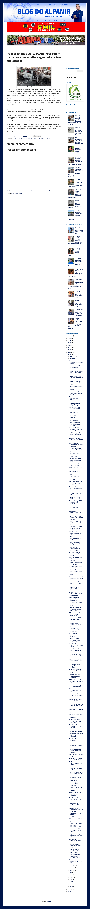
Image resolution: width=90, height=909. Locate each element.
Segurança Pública (47, 138)
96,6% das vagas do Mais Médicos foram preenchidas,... (76, 568)
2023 (69, 343)
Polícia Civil (33, 138)
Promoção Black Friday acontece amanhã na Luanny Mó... (75, 429)
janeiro (71, 886)
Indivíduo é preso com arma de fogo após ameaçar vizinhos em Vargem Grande (75, 131)
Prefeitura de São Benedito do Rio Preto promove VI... (75, 624)
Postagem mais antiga (55, 190)
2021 (69, 347)
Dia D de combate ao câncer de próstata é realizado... (75, 424)
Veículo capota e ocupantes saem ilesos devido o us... (76, 445)
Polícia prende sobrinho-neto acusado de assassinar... (75, 619)
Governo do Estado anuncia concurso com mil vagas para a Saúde (79, 303)
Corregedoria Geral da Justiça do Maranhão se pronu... (76, 523)
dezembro (72, 356)
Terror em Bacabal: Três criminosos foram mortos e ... (75, 559)
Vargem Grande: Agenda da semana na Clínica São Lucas (75, 835)
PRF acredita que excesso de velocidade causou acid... (76, 604)
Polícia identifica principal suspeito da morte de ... (76, 755)
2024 (69, 340)
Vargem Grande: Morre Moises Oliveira (75, 464)
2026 (69, 336)
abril (70, 879)
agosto (71, 870)
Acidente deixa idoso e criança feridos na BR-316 (75, 861)
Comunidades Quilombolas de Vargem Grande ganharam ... (76, 513)
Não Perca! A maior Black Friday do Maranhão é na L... (76, 690)
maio (70, 877)
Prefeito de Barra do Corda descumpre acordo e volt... (74, 740)
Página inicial (34, 190)
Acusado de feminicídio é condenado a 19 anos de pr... (75, 820)
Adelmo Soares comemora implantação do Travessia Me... (76, 538)
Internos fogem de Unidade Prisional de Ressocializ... (75, 784)
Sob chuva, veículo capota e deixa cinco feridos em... (76, 583)
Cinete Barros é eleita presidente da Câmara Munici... (75, 367)
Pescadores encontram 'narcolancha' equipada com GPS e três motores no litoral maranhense (75, 215)
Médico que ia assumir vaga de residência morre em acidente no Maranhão (75, 204)
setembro (72, 868)
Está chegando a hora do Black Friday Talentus (75, 758)
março (71, 881)
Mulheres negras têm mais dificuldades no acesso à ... (76, 706)
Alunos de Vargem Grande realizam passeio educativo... (76, 507)
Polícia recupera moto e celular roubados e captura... (75, 388)
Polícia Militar (39, 138)
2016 (69, 891)
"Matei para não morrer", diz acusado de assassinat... (75, 716)
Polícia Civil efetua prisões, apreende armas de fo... (74, 640)
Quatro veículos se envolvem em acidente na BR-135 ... (75, 478)
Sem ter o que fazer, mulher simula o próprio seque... (76, 362)
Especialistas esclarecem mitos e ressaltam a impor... (76, 650)
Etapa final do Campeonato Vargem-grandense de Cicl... (75, 745)
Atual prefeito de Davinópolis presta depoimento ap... (74, 804)
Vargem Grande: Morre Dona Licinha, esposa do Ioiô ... (75, 393)
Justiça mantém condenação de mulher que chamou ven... (76, 419)
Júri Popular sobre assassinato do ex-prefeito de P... (74, 549)
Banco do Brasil (26, 138)
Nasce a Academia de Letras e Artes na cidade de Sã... (75, 794)
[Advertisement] (74, 56)
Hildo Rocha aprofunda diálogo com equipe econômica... (75, 751)
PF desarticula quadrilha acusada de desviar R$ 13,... (76, 681)
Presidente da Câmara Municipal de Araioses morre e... (75, 799)
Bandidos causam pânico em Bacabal (75, 563)
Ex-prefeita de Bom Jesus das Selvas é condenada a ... (76, 735)
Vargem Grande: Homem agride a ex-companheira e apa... (75, 825)
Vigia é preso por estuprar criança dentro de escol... (76, 573)
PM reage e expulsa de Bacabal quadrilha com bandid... (76, 554)
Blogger (49, 901)
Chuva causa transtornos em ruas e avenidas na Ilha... (76, 383)
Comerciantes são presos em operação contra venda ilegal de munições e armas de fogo (75, 161)
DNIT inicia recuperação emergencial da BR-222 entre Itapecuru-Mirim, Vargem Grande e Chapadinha (75, 172)
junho (71, 874)
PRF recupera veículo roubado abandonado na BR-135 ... (75, 655)
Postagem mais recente (13, 190)
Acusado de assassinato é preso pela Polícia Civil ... (76, 773)
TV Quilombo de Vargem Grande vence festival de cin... (75, 763)
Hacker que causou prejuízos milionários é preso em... (75, 414)
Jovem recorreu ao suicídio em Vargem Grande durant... (75, 851)
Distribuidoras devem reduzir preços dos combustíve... (74, 408)
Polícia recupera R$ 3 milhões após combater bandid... (76, 518)
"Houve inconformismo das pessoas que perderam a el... (75, 779)
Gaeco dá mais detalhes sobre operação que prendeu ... (75, 460)
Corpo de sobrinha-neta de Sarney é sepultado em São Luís (78, 294)
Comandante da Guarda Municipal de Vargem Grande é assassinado (79, 312)
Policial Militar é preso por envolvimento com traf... (76, 730)
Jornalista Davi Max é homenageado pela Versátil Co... (75, 846)
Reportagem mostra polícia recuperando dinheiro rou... (75, 543)
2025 (69, 338)
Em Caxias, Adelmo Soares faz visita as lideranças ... (75, 493)
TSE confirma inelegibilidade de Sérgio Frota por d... (75, 403)
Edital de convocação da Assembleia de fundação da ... (75, 614)
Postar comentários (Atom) (18, 193)
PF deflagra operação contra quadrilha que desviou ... (75, 434)
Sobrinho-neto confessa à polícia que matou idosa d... (76, 578)
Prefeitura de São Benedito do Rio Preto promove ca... (75, 695)
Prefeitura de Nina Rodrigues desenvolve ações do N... (75, 726)
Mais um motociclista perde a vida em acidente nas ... (74, 599)
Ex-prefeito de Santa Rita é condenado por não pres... (75, 671)
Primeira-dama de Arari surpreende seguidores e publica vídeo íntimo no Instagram (75, 272)
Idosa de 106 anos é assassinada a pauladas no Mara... (75, 856)
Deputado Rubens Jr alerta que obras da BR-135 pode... (76, 439)
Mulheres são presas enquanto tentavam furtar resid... (75, 721)
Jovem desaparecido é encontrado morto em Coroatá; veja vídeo (75, 150)
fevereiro (71, 884)
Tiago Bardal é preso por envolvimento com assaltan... (75, 483)
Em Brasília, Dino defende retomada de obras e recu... (76, 711)
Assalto (15, 138)
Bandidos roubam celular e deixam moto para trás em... (75, 398)
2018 (69, 354)
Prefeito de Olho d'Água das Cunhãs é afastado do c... (76, 378)
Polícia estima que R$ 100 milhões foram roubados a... (76, 502)
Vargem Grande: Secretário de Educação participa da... (76, 594)
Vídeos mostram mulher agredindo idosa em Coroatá (75, 700)
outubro (71, 865)
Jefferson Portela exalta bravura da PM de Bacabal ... (75, 528)
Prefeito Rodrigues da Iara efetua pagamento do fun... (76, 372)
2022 (69, 345)
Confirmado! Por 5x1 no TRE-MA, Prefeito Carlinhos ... (75, 815)
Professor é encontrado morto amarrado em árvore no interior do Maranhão (75, 262)
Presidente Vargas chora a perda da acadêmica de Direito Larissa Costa (75, 252)
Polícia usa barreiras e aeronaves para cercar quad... (75, 488)
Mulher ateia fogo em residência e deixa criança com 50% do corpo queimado (75, 193)
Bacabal (20, 138)
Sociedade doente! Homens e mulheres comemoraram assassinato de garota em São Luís (75, 241)
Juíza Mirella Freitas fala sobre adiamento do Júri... (75, 533)
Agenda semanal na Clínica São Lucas (74, 497)
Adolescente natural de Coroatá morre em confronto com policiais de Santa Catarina (75, 183)
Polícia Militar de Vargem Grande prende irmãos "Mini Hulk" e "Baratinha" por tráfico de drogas (75, 284)
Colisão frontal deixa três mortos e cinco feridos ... (75, 661)
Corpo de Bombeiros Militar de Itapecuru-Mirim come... (75, 455)
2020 (69, 350)
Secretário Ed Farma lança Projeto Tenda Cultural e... (75, 840)
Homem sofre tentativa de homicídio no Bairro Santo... (76, 830)
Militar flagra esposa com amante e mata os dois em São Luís (79, 230)
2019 (69, 352)
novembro (72, 358)
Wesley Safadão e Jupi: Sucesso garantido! (75, 685)
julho (70, 872)
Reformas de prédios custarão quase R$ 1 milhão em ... (75, 676)
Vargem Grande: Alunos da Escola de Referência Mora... (75, 789)
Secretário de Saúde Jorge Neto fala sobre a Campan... (76, 666)
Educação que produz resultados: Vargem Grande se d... (75, 609)
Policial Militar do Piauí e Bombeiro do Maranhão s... (76, 473)
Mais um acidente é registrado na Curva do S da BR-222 (76, 630)
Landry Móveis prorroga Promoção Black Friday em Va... (76, 450)
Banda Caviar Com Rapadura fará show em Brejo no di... (76, 810)
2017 (69, 889)
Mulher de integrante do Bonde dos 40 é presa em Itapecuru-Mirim (79, 140)
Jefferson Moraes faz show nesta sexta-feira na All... (75, 768)
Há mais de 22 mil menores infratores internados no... (74, 588)
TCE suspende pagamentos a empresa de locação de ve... (76, 635)
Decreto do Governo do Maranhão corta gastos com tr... (76, 645)
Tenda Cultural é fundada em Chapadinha (75, 468)
